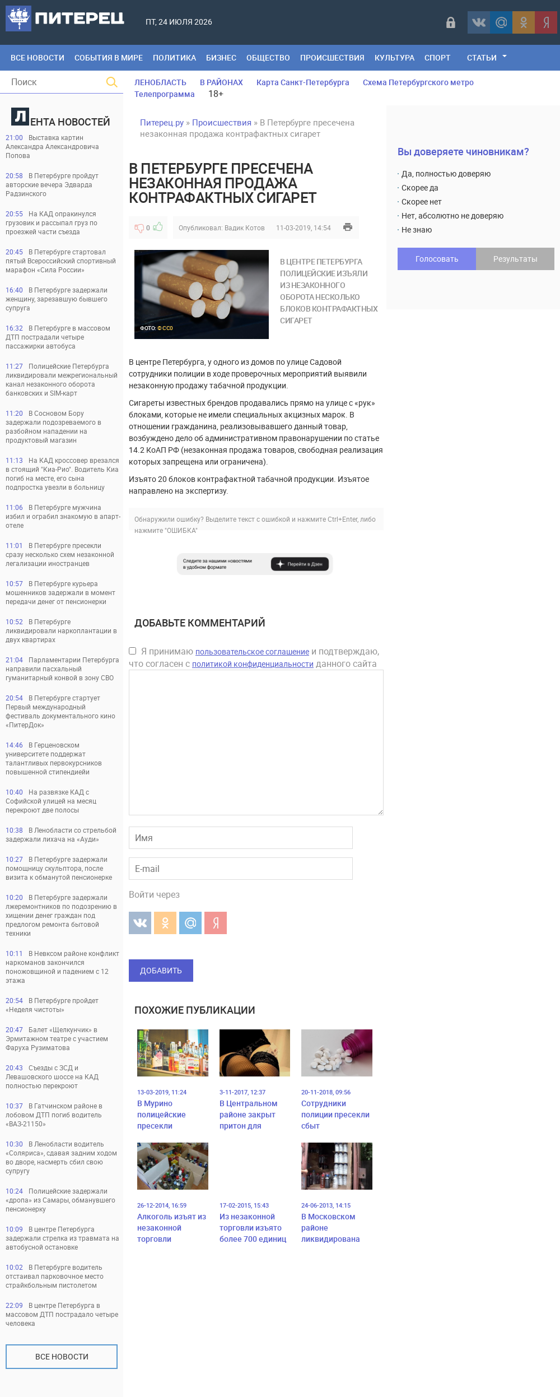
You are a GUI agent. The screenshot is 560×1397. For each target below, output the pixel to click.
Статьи (482, 57)
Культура (394, 57)
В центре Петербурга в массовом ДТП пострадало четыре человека (62, 1314)
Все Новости (37, 57)
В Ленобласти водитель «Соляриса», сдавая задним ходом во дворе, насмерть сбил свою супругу (61, 1157)
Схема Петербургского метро (418, 82)
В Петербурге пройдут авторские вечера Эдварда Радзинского (52, 184)
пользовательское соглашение (252, 651)
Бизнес (221, 57)
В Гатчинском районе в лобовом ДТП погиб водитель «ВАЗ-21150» (54, 1114)
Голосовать (437, 258)
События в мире (108, 57)
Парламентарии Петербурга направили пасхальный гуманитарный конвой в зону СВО (62, 668)
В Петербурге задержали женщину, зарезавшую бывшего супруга (57, 298)
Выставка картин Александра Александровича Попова (52, 146)
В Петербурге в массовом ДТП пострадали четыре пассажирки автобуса (58, 336)
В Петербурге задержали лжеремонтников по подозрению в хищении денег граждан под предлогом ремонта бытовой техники (61, 915)
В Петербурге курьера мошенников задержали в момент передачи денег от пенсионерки (60, 592)
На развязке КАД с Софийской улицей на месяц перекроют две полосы (51, 800)
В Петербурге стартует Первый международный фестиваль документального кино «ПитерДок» (60, 711)
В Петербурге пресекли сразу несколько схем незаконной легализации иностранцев (60, 554)
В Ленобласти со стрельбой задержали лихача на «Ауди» (61, 834)
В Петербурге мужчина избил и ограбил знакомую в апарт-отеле (63, 516)
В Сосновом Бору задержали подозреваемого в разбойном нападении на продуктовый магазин (53, 426)
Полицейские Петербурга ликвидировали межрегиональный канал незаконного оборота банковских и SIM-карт (62, 379)
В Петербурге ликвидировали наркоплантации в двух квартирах (61, 630)
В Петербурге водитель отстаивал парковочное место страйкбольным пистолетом (55, 1276)
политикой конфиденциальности (253, 663)
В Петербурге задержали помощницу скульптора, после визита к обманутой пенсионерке (59, 868)
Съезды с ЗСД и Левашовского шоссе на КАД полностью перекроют (52, 1076)
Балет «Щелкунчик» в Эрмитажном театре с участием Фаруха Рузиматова (57, 1038)
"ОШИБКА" (181, 530)
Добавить (161, 970)
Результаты (515, 258)
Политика (174, 57)
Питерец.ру (162, 122)
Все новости (61, 1356)
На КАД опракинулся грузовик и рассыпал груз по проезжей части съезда (51, 222)
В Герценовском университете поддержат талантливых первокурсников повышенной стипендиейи (54, 758)
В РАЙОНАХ (221, 82)
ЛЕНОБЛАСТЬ (160, 82)
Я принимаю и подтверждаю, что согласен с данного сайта (254, 657)
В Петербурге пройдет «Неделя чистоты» (52, 1005)
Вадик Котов (245, 227)
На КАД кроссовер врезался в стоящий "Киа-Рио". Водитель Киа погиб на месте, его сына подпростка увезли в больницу (62, 473)
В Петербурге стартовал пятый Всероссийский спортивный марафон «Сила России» (61, 260)
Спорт (437, 57)
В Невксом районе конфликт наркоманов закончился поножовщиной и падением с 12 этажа (62, 967)
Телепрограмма (164, 94)
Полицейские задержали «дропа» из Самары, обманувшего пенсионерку (60, 1199)
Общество (268, 57)
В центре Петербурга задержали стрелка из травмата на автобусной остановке (62, 1237)
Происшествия (332, 57)
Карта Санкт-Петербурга (302, 82)
